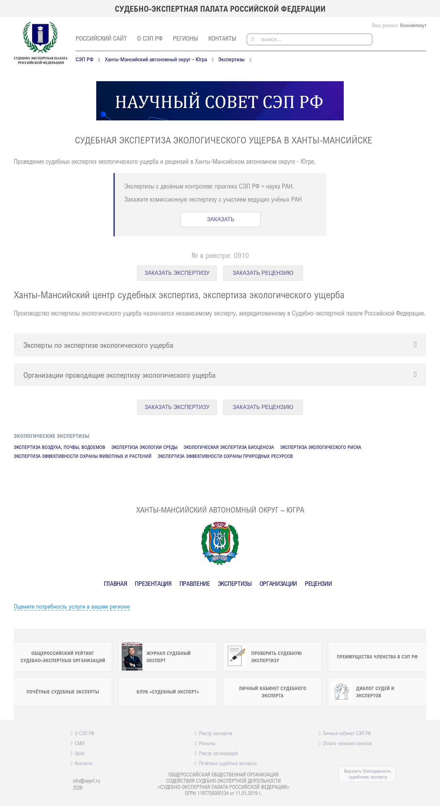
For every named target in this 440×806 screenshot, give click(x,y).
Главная (115, 583)
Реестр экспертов (215, 733)
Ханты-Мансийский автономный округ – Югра (156, 59)
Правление (194, 583)
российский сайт (101, 38)
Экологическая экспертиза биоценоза (229, 447)
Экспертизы (231, 59)
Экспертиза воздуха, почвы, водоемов (59, 447)
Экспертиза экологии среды (144, 447)
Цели (80, 753)
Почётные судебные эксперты (228, 763)
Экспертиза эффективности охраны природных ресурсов (225, 456)
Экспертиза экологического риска (320, 447)
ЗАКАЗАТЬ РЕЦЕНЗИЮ (263, 273)
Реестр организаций (218, 753)
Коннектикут (413, 25)
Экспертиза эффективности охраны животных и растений (83, 456)
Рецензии (318, 583)
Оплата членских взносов (347, 743)
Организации (278, 583)
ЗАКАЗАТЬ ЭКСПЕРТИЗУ (176, 273)
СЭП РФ (85, 59)
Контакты (222, 38)
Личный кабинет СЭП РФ (347, 733)
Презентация (153, 583)
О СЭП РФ (150, 38)
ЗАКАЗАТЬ (220, 219)
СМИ (79, 743)
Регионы (185, 38)
